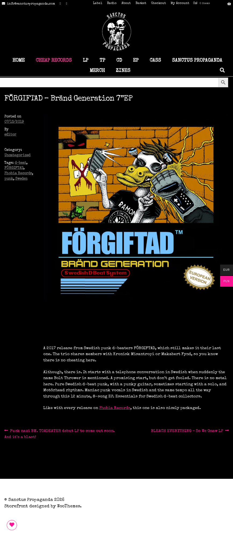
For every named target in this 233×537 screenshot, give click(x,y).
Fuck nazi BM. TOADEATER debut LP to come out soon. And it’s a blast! (59, 433)
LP (85, 60)
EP (136, 60)
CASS (155, 60)
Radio (112, 3)
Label (97, 3)
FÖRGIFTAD (13, 168)
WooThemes (68, 506)
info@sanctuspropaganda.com (27, 4)
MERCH (97, 70)
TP (102, 60)
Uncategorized (17, 155)
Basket (140, 3)
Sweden (21, 179)
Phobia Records (18, 173)
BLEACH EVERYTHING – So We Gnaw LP (187, 431)
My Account (180, 3)
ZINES (123, 70)
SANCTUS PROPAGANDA (197, 60)
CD (119, 60)
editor (10, 135)
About (126, 3)
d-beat (20, 163)
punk (8, 179)
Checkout (158, 3)
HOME (18, 60)
